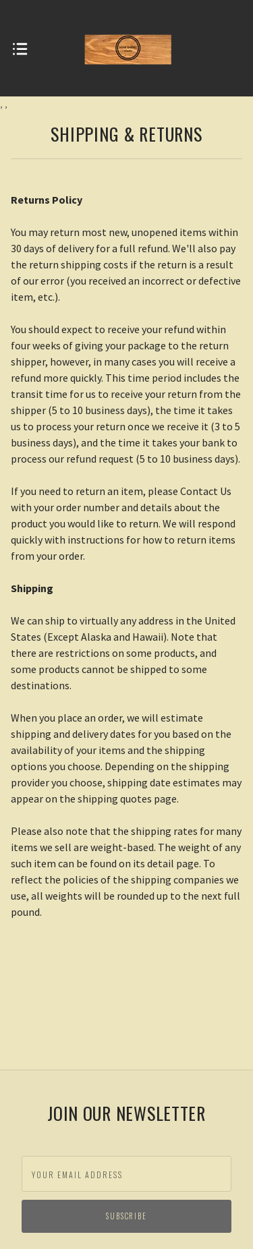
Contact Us (205, 491)
